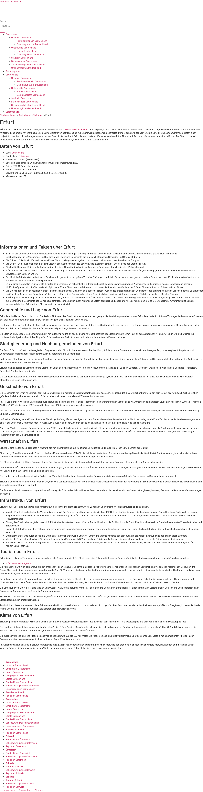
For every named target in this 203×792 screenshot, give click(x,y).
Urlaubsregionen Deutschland (26, 68)
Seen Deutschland (15, 692)
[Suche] (2, 31)
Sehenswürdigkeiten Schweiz (20, 770)
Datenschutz (25, 790)
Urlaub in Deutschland (22, 37)
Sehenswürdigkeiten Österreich (21, 743)
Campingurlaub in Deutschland (32, 44)
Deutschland (12, 34)
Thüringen (38, 115)
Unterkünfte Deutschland (23, 47)
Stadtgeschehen (8, 115)
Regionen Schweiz (15, 773)
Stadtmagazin (13, 71)
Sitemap (39, 790)
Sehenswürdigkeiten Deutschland (28, 64)
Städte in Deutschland (22, 58)
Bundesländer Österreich (18, 739)
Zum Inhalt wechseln (10, 1)
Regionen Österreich (16, 746)
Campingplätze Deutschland (31, 54)
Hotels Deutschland (27, 51)
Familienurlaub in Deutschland (32, 41)
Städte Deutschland (15, 679)
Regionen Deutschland (17, 695)
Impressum (9, 790)
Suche (3, 21)
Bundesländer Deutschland (24, 61)
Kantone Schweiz (14, 766)
